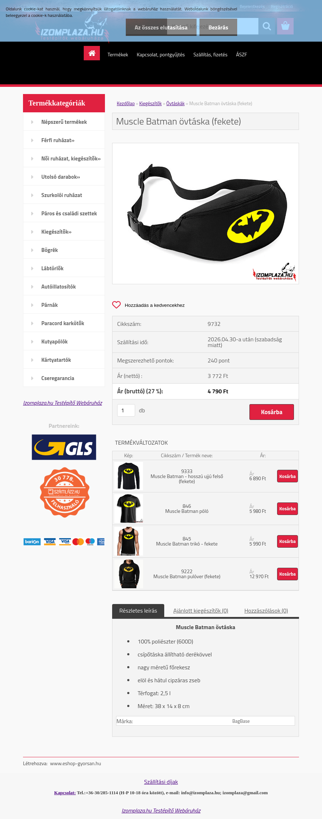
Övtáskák (175, 103)
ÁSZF (241, 54)
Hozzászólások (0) (266, 610)
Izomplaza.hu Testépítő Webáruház (62, 402)
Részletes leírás (138, 610)
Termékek (117, 54)
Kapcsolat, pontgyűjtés (161, 54)
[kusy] (126, 410)
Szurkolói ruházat (61, 195)
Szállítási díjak (161, 781)
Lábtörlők (52, 268)
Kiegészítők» (56, 232)
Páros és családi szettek (69, 213)
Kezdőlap (126, 103)
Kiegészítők (150, 103)
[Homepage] (94, 53)
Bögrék (49, 250)
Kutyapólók (54, 341)
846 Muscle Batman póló (186, 508)
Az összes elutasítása (161, 27)
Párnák (49, 305)
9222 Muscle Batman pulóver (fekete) (186, 573)
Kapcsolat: (65, 792)
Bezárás (218, 27)
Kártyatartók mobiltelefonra (58, 362)
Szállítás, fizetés (210, 54)
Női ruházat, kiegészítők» (71, 158)
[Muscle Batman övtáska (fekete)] (205, 146)
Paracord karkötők (62, 323)
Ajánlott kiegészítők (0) (200, 610)
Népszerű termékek (64, 122)
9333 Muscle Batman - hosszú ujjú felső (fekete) (187, 476)
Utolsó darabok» (60, 177)
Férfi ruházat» (57, 140)
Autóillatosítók (58, 286)
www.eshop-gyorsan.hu (75, 763)
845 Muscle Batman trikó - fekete (186, 541)
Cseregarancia (57, 378)
